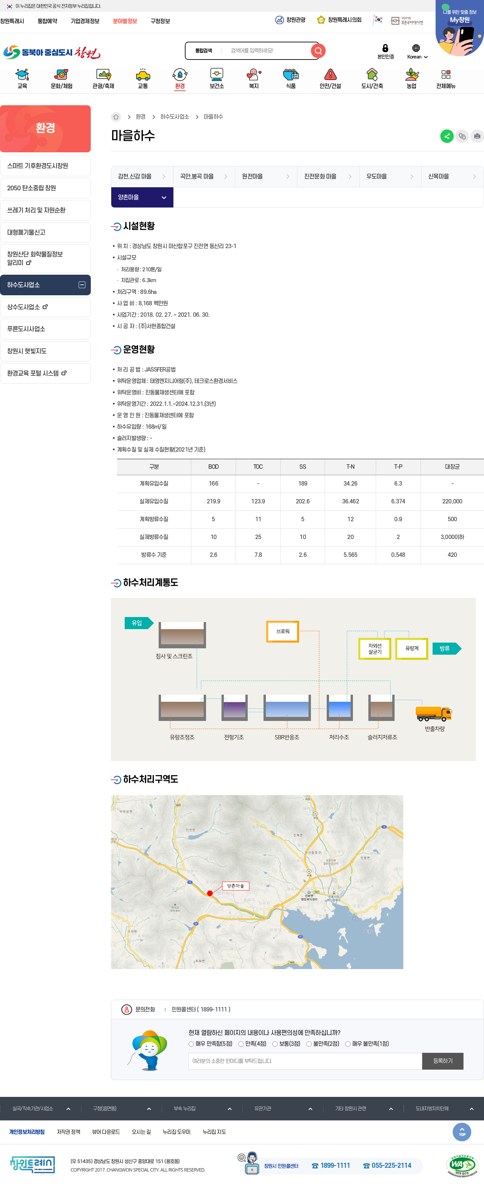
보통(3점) (289, 1044)
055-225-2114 (391, 1166)
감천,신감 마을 (135, 177)
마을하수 (213, 117)
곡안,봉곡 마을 (197, 177)
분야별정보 (125, 21)
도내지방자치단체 (426, 1109)
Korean (414, 57)
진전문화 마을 (320, 177)
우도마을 (376, 177)
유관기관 (256, 1109)
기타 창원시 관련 (344, 1109)
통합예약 (47, 21)
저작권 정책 (68, 1132)
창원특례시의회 (344, 20)
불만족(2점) (326, 1044)
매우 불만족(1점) (370, 1044)
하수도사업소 (174, 117)
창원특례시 (12, 21)
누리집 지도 (214, 1132)
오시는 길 (141, 1132)
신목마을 (438, 177)
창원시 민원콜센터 (281, 1166)
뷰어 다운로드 (106, 1132)
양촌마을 (128, 197)
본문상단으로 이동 (462, 1132)
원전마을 (252, 177)
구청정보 (160, 21)
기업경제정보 (85, 21)
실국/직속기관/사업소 (26, 1109)
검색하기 (318, 50)
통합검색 (203, 51)
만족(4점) (255, 1044)
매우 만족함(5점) (214, 1044)
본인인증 (385, 57)
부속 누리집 (178, 1109)
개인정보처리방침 (27, 1132)
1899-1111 (335, 1166)
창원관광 (296, 20)
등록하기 (442, 1061)
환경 (140, 117)
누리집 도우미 (176, 1132)
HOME (116, 117)
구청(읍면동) (98, 1109)
